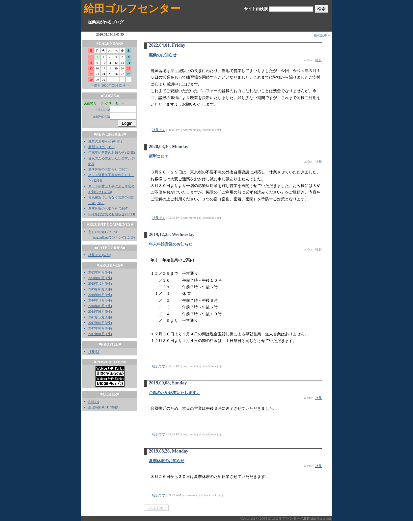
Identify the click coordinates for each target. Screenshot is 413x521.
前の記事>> (322, 35)
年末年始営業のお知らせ (170, 244)
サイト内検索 (256, 9)
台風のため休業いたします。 (174, 392)
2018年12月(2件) (100, 300)
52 (97, 351)
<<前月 (96, 85)
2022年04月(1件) (100, 272)
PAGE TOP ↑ (156, 507)
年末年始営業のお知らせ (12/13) (111, 214)
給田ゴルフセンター (132, 8)
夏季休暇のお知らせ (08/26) (108, 169)
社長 (91, 351)
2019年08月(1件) (100, 295)
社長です (158, 130)
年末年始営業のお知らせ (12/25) (111, 152)
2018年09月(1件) (100, 306)
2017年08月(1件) (100, 328)
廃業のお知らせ (163, 55)
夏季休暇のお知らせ (166, 460)
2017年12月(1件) (100, 317)
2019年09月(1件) (100, 289)
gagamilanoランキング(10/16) (114, 237)
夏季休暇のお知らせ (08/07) (108, 208)
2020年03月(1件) (100, 278)
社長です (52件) (99, 255)
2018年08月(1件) (100, 311)
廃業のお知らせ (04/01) (105, 141)
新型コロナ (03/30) (101, 147)
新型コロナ (159, 156)
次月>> (124, 85)
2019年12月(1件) (100, 283)
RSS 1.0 (93, 402)
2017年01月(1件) (100, 334)
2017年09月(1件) (100, 323)
